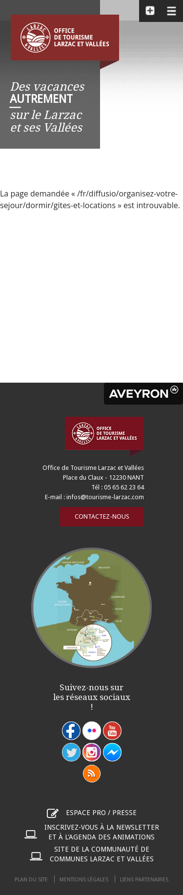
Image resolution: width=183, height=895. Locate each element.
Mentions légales (84, 879)
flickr (91, 730)
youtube (112, 730)
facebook (71, 730)
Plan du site (31, 879)
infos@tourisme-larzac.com (105, 497)
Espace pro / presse (101, 813)
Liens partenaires (144, 879)
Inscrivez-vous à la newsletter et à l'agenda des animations (101, 832)
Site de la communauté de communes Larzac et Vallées (102, 854)
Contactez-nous (102, 516)
